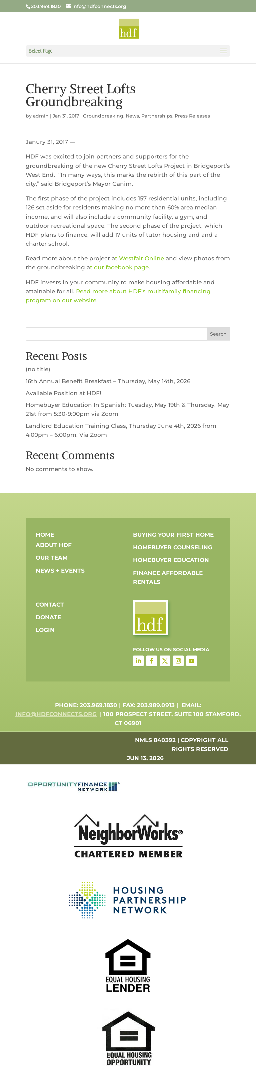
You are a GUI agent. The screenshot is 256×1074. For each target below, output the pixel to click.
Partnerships (156, 116)
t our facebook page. (121, 267)
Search (218, 334)
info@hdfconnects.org (56, 714)
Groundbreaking (103, 116)
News (132, 116)
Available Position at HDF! (63, 393)
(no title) (38, 369)
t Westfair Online (139, 258)
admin (41, 116)
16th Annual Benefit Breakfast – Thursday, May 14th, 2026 (108, 381)
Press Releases (192, 116)
